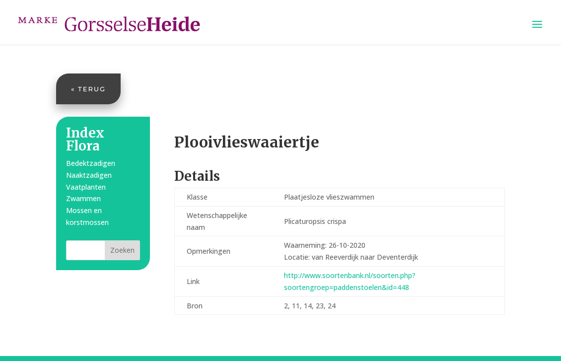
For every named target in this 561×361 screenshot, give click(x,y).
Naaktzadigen (89, 175)
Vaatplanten (86, 187)
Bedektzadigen (90, 163)
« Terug (88, 89)
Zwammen (83, 198)
